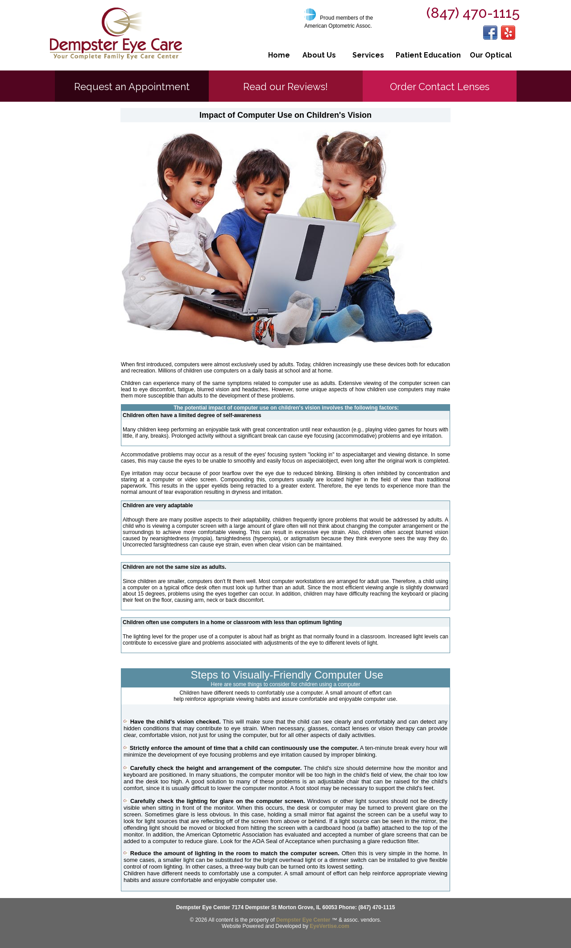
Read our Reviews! (285, 86)
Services (368, 55)
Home (279, 55)
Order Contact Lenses (439, 86)
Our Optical (491, 55)
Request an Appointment (132, 86)
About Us (319, 55)
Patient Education (428, 55)
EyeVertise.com (329, 926)
